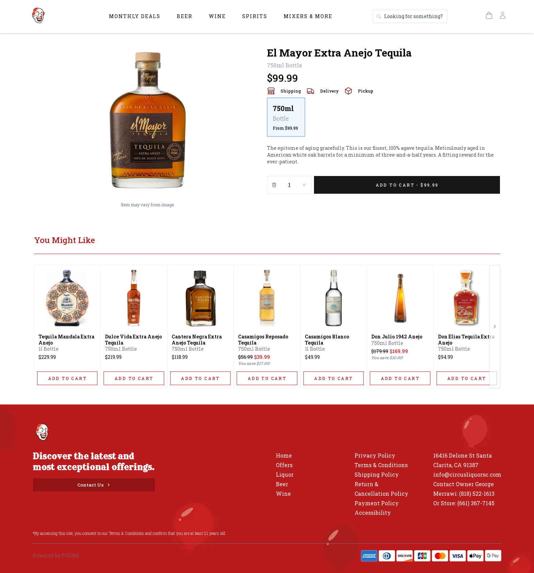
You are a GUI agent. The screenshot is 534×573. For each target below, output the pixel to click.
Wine (217, 16)
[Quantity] (289, 185)
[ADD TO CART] (67, 378)
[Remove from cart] (274, 185)
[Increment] (304, 185)
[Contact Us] (94, 485)
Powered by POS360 (56, 555)
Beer (184, 16)
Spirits (254, 16)
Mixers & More (308, 16)
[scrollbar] (383, 120)
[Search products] (410, 16)
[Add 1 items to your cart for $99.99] (407, 185)
